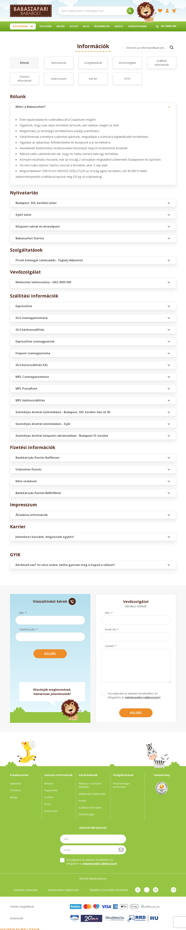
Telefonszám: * (28, 629)
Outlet (74, 26)
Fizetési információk (24, 78)
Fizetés (82, 800)
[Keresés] (171, 47)
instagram (155, 890)
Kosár (47, 804)
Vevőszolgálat (127, 62)
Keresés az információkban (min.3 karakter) (151, 47)
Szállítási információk (162, 63)
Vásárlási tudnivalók (26, 890)
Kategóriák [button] (20, 26)
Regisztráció (51, 790)
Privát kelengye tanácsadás (121, 785)
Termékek (15, 790)
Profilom (48, 797)
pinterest (146, 890)
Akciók (60, 26)
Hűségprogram (137, 26)
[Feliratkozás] (121, 850)
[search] (130, 10)
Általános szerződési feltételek (90, 785)
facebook (137, 890)
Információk (102, 26)
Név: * (23, 612)
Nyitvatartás (58, 62)
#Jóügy (119, 26)
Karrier (93, 78)
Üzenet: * (111, 646)
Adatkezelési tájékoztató (92, 793)
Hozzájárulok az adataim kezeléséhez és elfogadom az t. (134, 695)
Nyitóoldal (15, 783)
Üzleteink (45, 26)
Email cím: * (112, 629)
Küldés (50, 654)
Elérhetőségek (86, 814)
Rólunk (24, 62)
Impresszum (58, 78)
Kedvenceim (51, 811)
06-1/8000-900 (168, 26)
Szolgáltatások (93, 62)
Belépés (48, 783)
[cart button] (174, 10)
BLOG (86, 26)
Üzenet (173, 890)
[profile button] (167, 10)
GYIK (127, 78)
